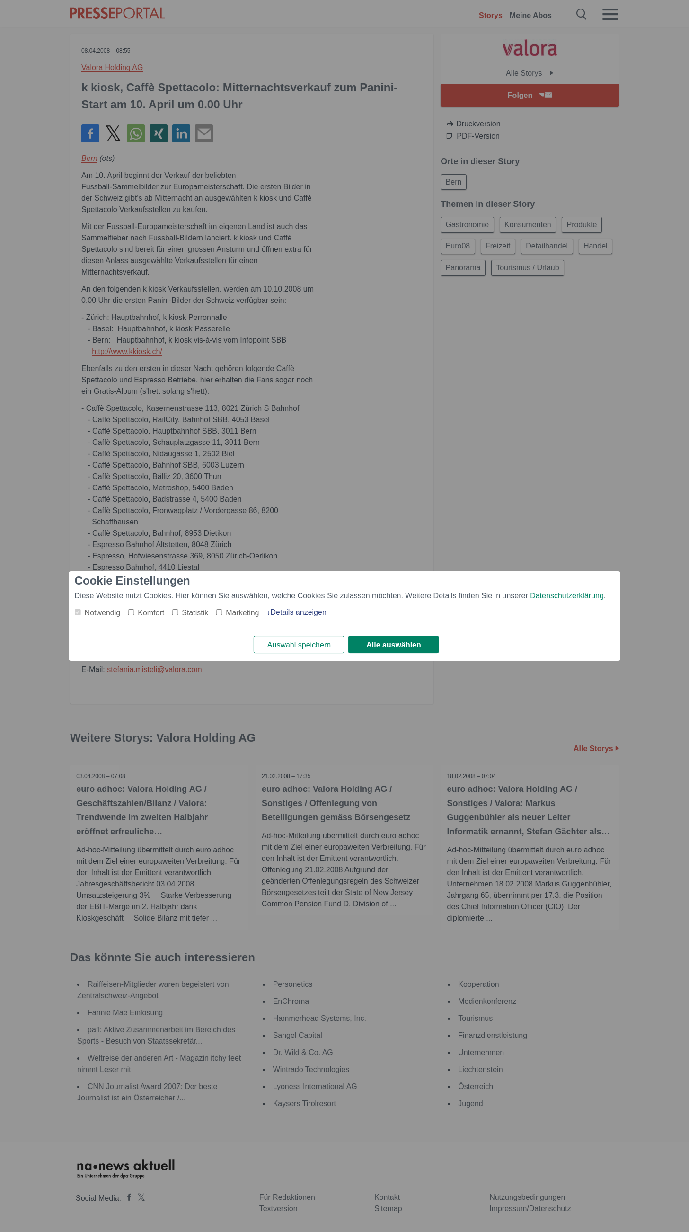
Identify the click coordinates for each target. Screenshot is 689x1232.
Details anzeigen (298, 612)
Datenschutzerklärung (567, 595)
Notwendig (103, 612)
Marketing (242, 612)
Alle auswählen (393, 645)
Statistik (195, 612)
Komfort (151, 612)
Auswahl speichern (299, 645)
